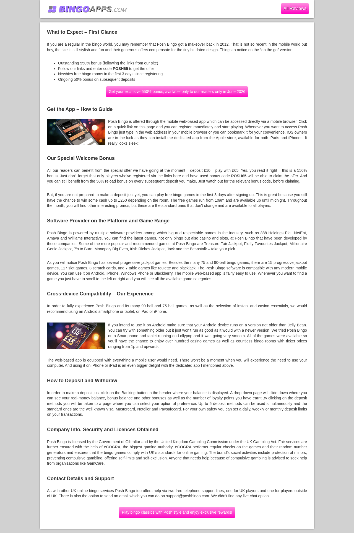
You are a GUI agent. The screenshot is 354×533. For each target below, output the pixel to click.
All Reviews (294, 8)
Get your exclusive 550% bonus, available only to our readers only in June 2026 (177, 91)
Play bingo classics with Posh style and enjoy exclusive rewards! (177, 512)
